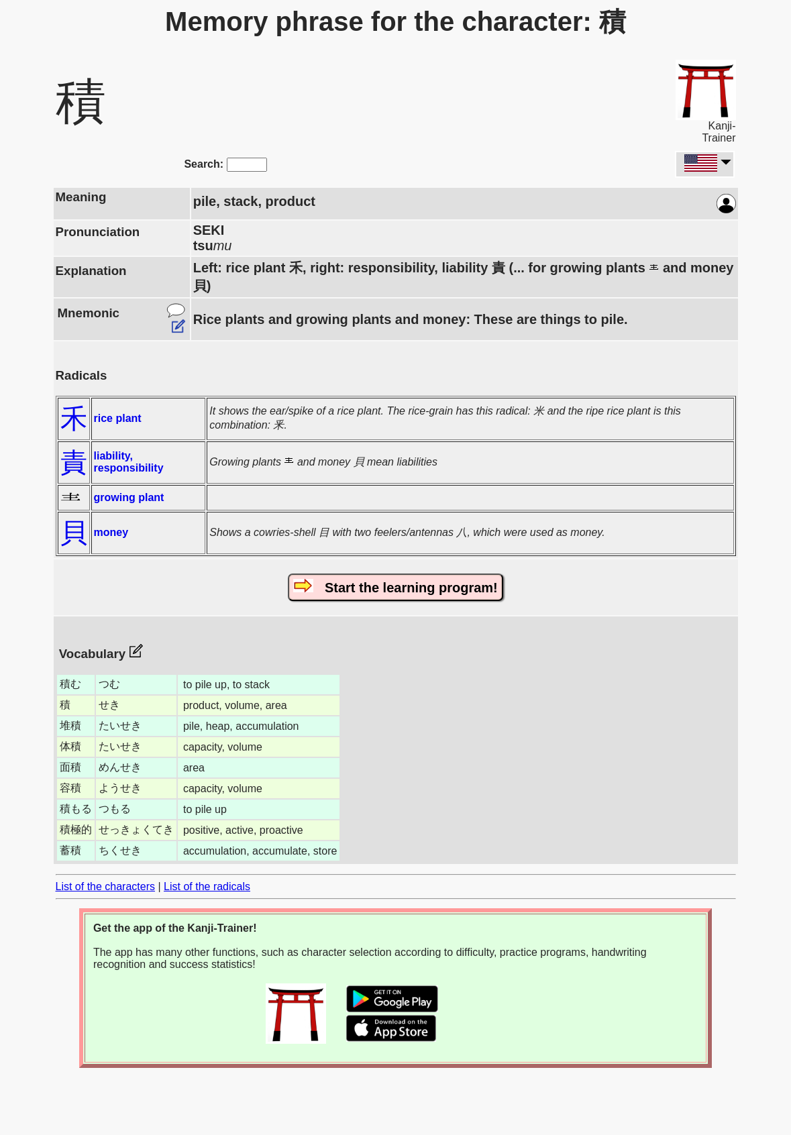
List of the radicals (207, 886)
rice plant (118, 418)
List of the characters (106, 886)
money (111, 532)
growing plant (129, 497)
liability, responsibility (129, 462)
